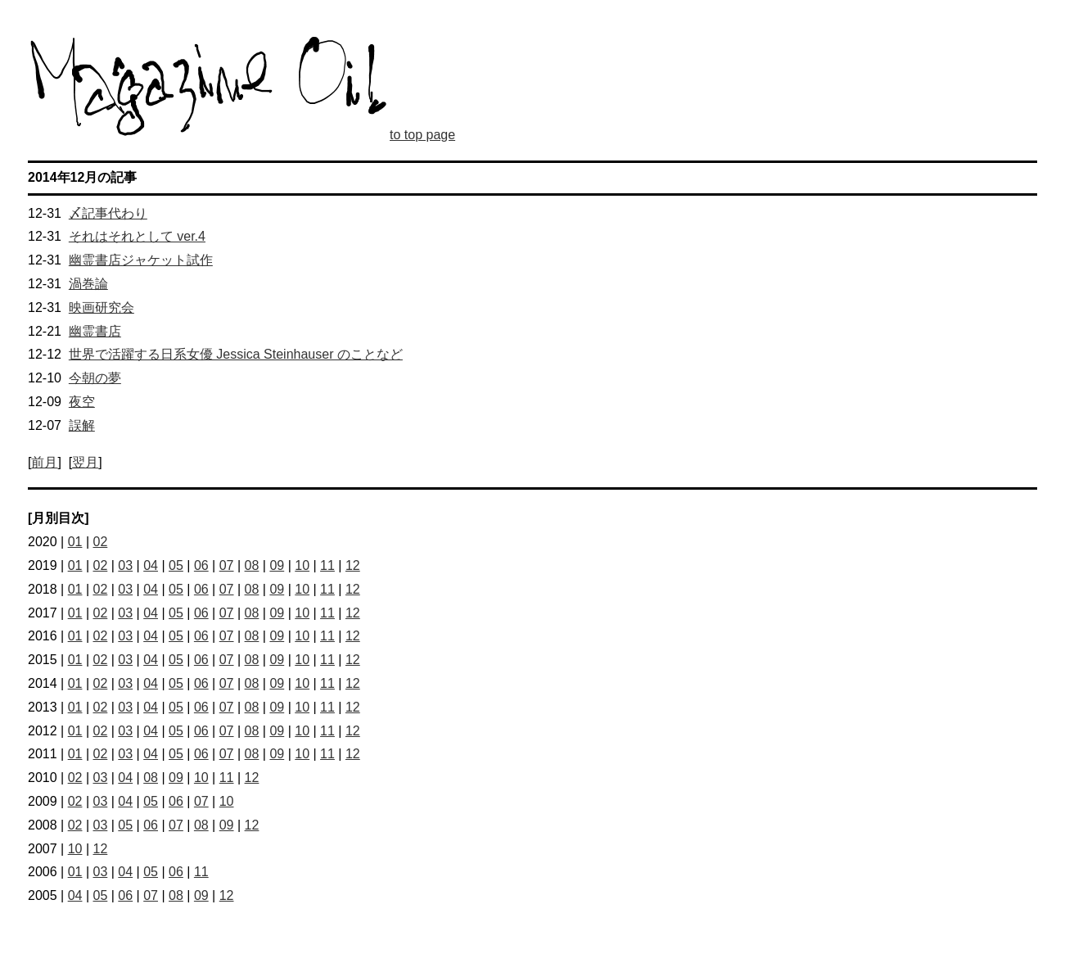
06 (201, 565)
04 (150, 565)
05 (176, 565)
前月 (44, 462)
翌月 (85, 462)
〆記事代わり (108, 213)
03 (125, 565)
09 (276, 565)
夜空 (82, 402)
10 (302, 565)
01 (75, 542)
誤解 (82, 425)
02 (100, 542)
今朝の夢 (95, 378)
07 (226, 565)
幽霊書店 (95, 331)
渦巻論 (88, 284)
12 (352, 565)
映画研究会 (101, 307)
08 (252, 565)
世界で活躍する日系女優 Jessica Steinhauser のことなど (236, 354)
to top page (422, 135)
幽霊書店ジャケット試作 (141, 260)
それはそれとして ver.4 (137, 236)
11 (327, 565)
